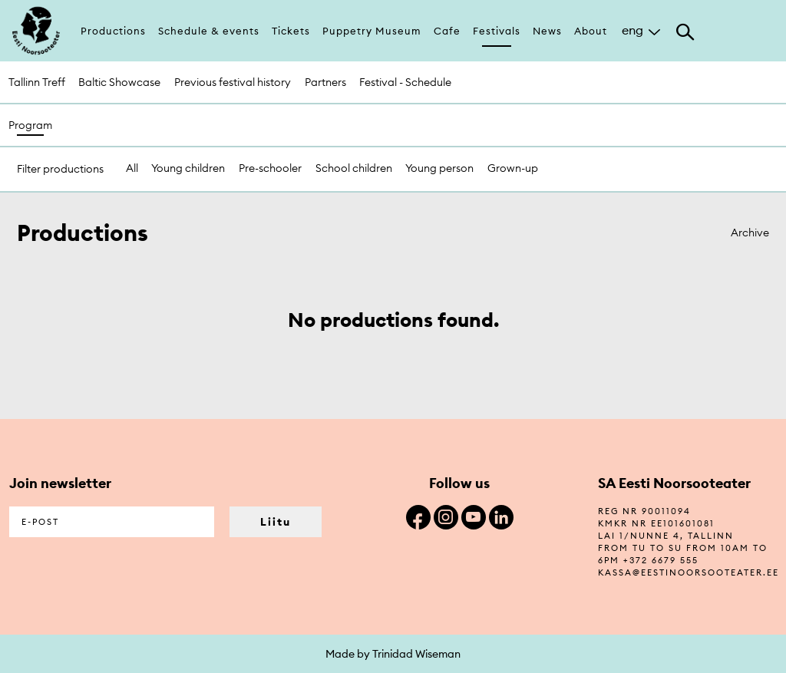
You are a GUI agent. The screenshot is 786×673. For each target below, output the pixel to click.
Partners (325, 82)
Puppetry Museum (371, 31)
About (590, 31)
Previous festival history (232, 82)
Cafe (447, 31)
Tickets (291, 31)
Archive (750, 232)
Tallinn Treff (36, 82)
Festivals (496, 31)
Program (30, 125)
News (547, 31)
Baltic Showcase (119, 82)
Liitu (275, 522)
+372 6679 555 (660, 560)
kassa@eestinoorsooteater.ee (688, 572)
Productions (113, 31)
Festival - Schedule (405, 82)
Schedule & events (208, 31)
